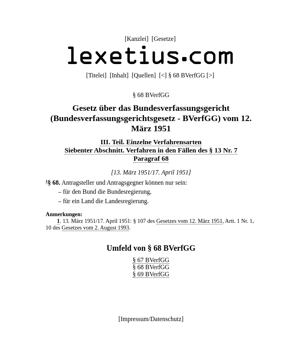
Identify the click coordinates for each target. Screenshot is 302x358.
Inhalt (119, 75)
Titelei (96, 75)
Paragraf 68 (150, 158)
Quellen (144, 75)
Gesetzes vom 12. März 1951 (189, 221)
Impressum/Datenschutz (151, 319)
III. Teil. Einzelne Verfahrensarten (150, 142)
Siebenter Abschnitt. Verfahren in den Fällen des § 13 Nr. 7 (151, 150)
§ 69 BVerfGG (151, 274)
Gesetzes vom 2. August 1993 (95, 227)
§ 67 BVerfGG (151, 260)
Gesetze (164, 38)
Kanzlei (136, 38)
